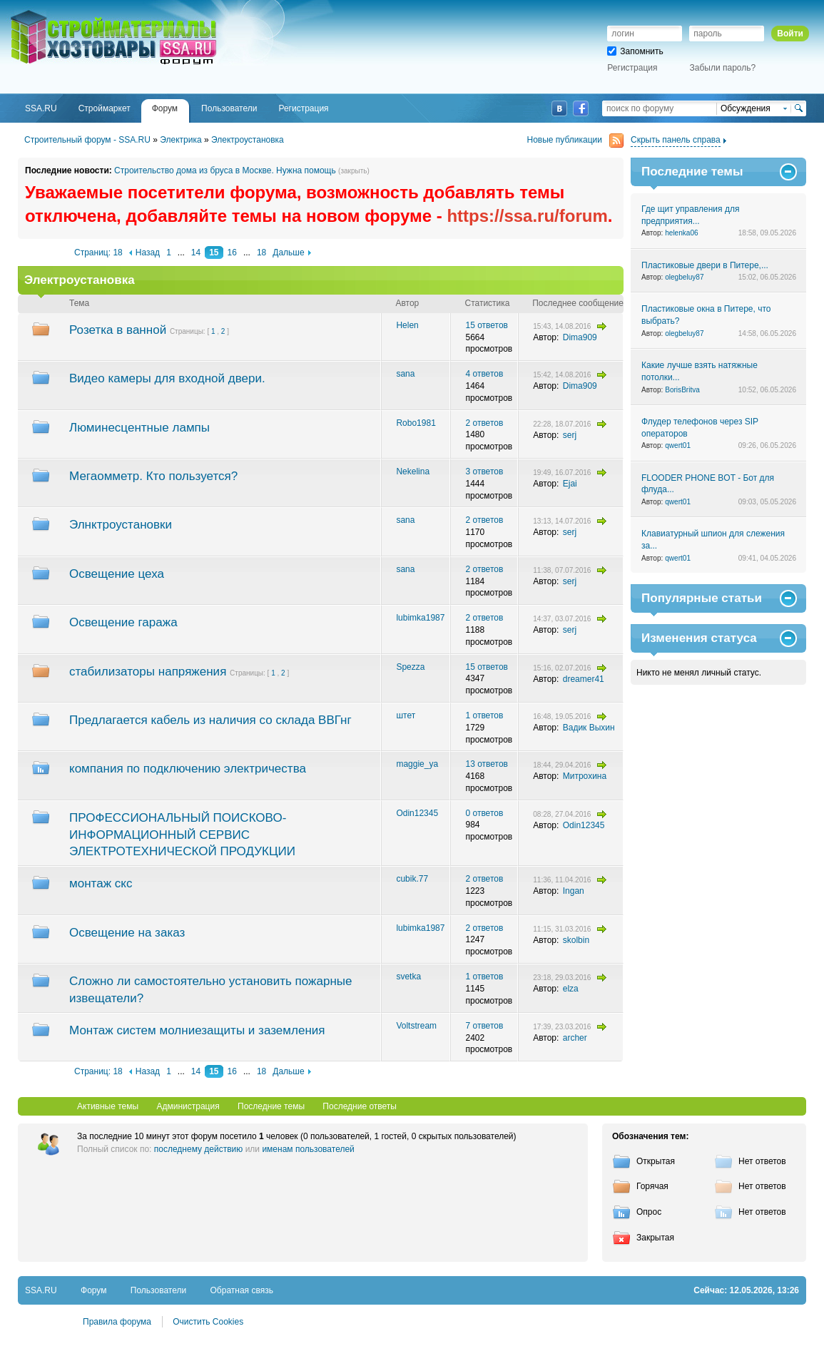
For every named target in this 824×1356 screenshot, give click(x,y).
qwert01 (678, 445)
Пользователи (158, 1290)
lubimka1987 (420, 618)
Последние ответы (359, 1106)
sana (405, 374)
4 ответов (484, 374)
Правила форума (117, 1322)
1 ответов (484, 715)
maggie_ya (417, 764)
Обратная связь (241, 1290)
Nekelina (412, 471)
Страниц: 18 (98, 253)
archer (575, 1038)
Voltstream (416, 1026)
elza (571, 989)
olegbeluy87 (684, 277)
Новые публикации (575, 140)
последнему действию (198, 1149)
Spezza (410, 667)
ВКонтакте (559, 108)
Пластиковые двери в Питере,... (704, 265)
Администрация (187, 1106)
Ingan (573, 891)
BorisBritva (682, 390)
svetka (408, 977)
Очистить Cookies (208, 1322)
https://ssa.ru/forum (527, 215)
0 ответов (484, 813)
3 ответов (484, 471)
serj (569, 435)
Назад (148, 253)
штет (405, 715)
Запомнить (635, 51)
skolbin (576, 940)
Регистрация (632, 68)
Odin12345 (417, 813)
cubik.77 (412, 879)
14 (195, 253)
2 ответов (484, 423)
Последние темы (271, 1106)
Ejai (570, 484)
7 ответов (484, 1026)
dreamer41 (583, 679)
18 (261, 253)
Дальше (288, 253)
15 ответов (486, 325)
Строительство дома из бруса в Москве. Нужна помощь (225, 170)
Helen (407, 325)
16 (232, 253)
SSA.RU (68, 12)
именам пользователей (308, 1149)
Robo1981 (415, 423)
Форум (93, 1290)
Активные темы (107, 1106)
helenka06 (681, 233)
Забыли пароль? (723, 68)
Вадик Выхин (589, 728)
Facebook (581, 108)
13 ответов (486, 764)
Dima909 (580, 337)
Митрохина (584, 776)
